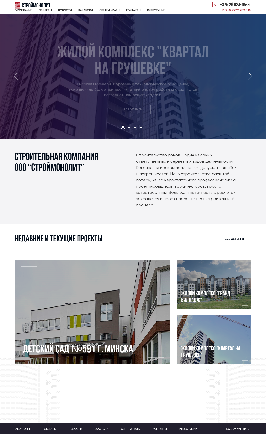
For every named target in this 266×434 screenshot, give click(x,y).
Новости (65, 10)
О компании (23, 10)
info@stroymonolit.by (236, 9)
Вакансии (85, 10)
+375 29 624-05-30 (235, 5)
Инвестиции (156, 10)
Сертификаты (109, 10)
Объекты (45, 10)
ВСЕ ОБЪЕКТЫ (133, 110)
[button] (123, 127)
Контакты (133, 10)
